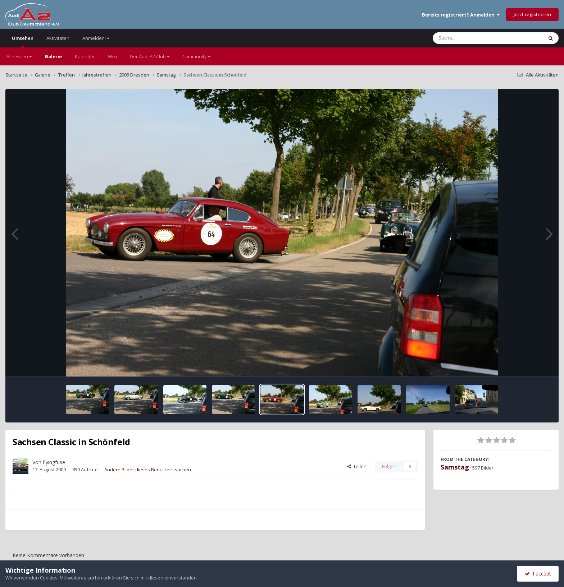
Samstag (455, 467)
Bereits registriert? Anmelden (461, 14)
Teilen (357, 466)
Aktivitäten (57, 38)
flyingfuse (54, 462)
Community (196, 56)
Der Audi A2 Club (149, 56)
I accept (538, 573)
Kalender (85, 56)
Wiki (112, 56)
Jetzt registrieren (532, 14)
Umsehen (22, 41)
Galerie (53, 56)
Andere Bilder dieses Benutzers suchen (147, 469)
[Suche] (473, 38)
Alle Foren (19, 56)
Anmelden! (95, 38)
